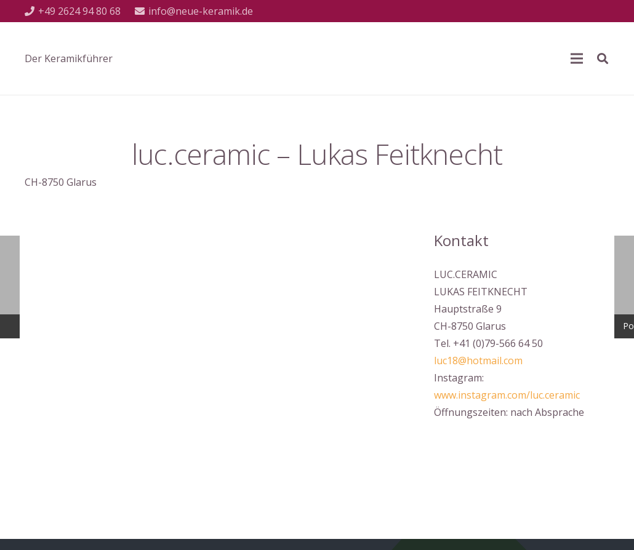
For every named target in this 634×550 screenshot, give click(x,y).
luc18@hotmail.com (478, 360)
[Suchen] (602, 59)
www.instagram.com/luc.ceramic (507, 395)
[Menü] (577, 58)
